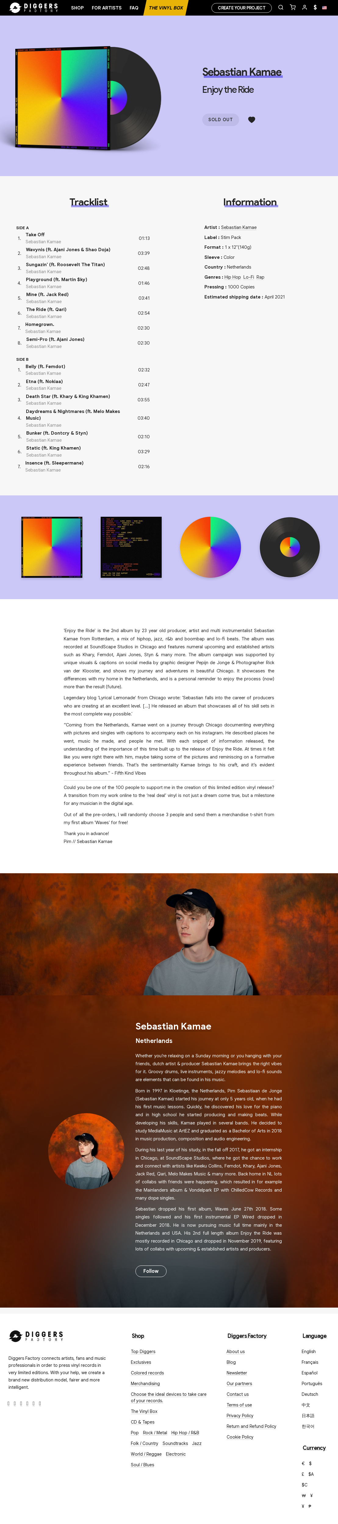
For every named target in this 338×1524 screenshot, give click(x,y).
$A (311, 1474)
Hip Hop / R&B (185, 1432)
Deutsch (310, 1394)
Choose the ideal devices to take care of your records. (169, 1397)
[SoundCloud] (34, 1403)
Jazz (197, 1443)
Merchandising (145, 1383)
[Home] (33, 8)
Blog (231, 1362)
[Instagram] (21, 1403)
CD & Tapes (142, 1422)
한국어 (308, 1426)
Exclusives (141, 1362)
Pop (135, 1432)
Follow (151, 1271)
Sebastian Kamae (241, 72)
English (309, 1351)
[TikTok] (40, 1403)
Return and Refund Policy (251, 1426)
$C (304, 1485)
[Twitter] (15, 1403)
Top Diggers (143, 1351)
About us (236, 1351)
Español (310, 1373)
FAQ (134, 8)
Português (312, 1383)
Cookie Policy (240, 1437)
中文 (306, 1405)
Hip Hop (233, 277)
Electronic (176, 1454)
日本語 (308, 1415)
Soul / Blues (142, 1465)
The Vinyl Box (166, 8)
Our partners (239, 1383)
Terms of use (239, 1405)
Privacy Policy (240, 1415)
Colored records (147, 1373)
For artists (107, 8)
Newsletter (237, 1373)
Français (310, 1362)
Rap (260, 277)
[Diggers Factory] (36, 1335)
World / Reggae (146, 1454)
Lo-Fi (248, 277)
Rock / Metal (155, 1432)
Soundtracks (175, 1443)
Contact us (238, 1394)
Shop (77, 8)
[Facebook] (8, 1403)
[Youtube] (27, 1403)
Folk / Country (144, 1443)
